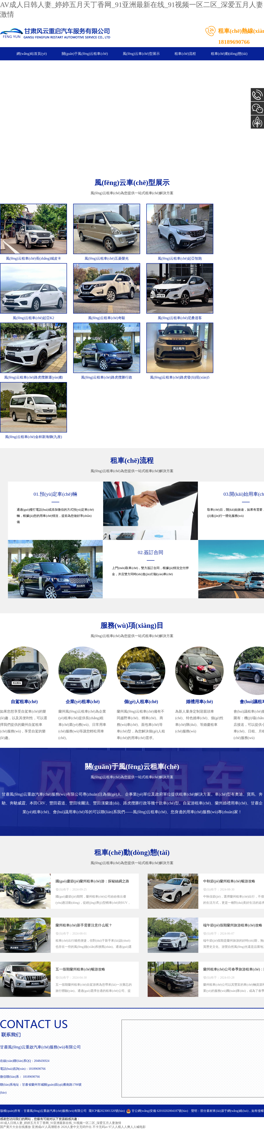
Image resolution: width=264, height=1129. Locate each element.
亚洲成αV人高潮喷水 (46, 1127)
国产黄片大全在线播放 (15, 1127)
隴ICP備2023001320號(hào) (107, 1110)
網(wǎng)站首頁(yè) (32, 53)
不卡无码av (100, 1127)
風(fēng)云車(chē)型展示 (141, 53)
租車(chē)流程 (185, 53)
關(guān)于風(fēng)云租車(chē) (85, 53)
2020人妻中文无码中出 (76, 1127)
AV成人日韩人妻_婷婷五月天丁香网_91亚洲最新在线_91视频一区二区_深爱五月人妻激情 (60, 1123)
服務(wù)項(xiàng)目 (132, 625)
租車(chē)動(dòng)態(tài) (229, 53)
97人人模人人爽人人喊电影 (127, 1127)
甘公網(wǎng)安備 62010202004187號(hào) (157, 1110)
